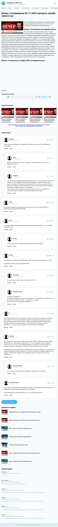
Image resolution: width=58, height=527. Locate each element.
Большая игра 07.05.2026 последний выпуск (13, 490)
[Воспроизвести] (8, 97)
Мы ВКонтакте (38, 126)
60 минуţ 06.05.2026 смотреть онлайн (11, 499)
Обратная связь (37, 525)
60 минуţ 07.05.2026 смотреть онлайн (11, 473)
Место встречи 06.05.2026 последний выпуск (13, 516)
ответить (6, 148)
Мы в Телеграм (19, 126)
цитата (10, 148)
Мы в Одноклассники (29, 126)
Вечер (3, 18)
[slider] (22, 97)
